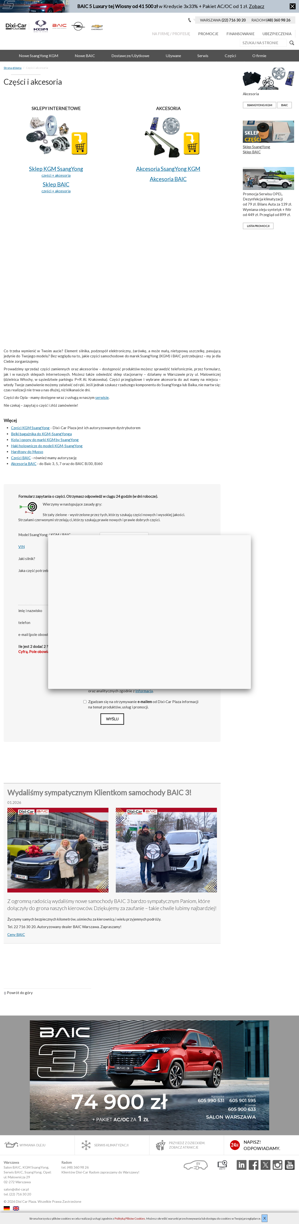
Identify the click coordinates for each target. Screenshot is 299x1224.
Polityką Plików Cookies (130, 1218)
